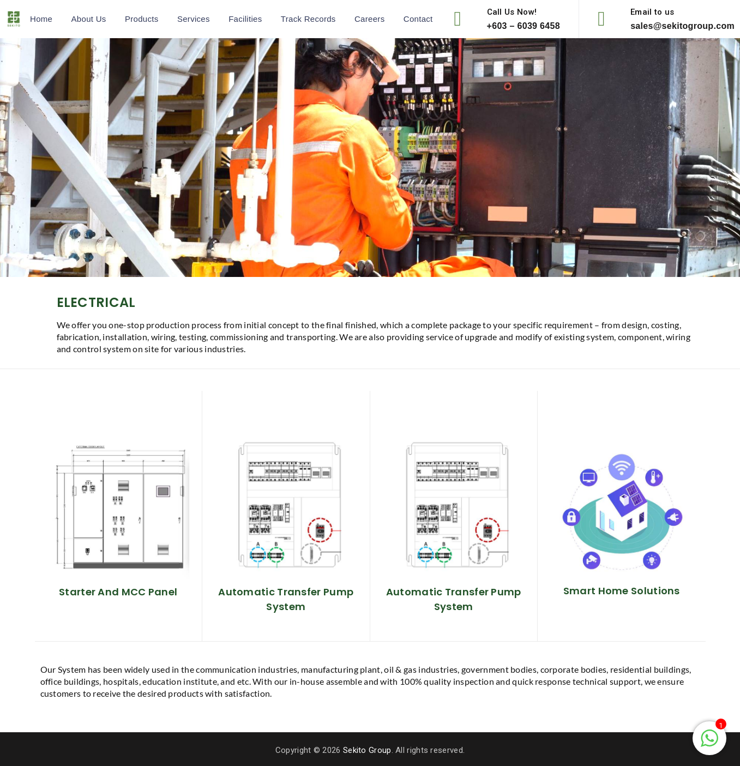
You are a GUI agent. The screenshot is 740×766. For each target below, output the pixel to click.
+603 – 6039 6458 (523, 26)
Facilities (245, 18)
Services (193, 18)
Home (41, 18)
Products (142, 18)
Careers (369, 18)
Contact (418, 18)
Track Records (308, 18)
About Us (88, 18)
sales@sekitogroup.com (682, 26)
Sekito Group (367, 750)
